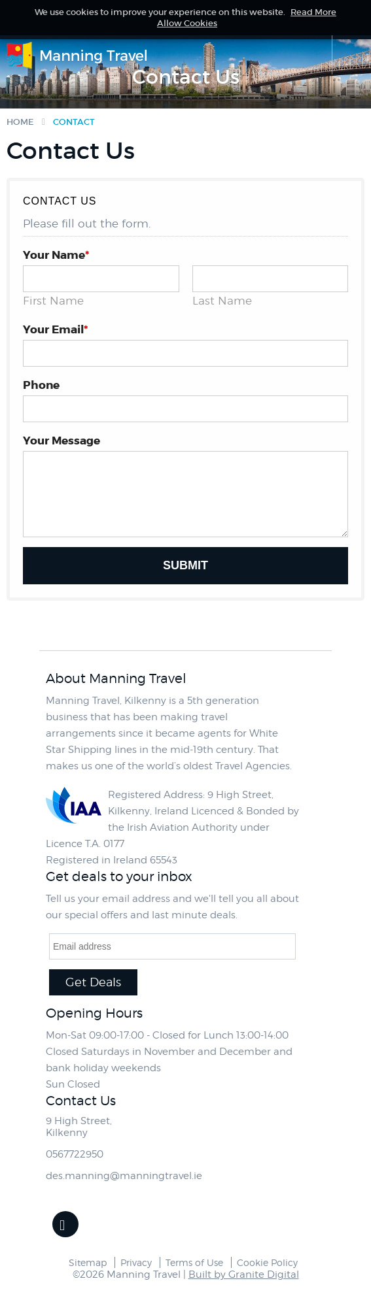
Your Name (56, 255)
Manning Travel (78, 56)
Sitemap (88, 1262)
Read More (313, 12)
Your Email (55, 329)
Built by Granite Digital (243, 1274)
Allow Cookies (187, 23)
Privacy (136, 1262)
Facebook (65, 1224)
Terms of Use (194, 1262)
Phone (41, 385)
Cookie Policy (267, 1262)
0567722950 (74, 1154)
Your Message (61, 440)
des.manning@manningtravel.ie (124, 1176)
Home (20, 121)
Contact (74, 121)
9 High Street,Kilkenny (79, 1127)
